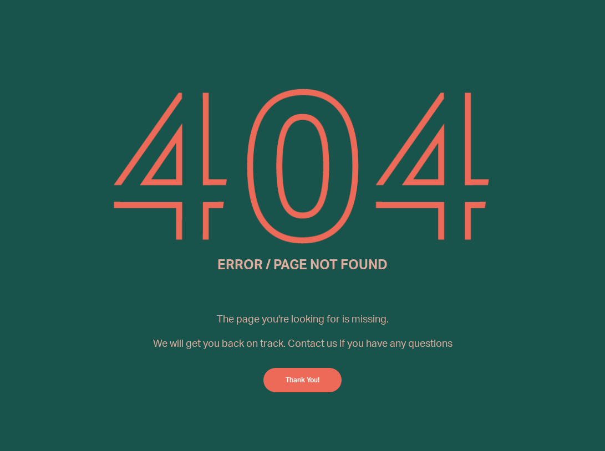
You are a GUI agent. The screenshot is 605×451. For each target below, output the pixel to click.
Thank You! (302, 380)
